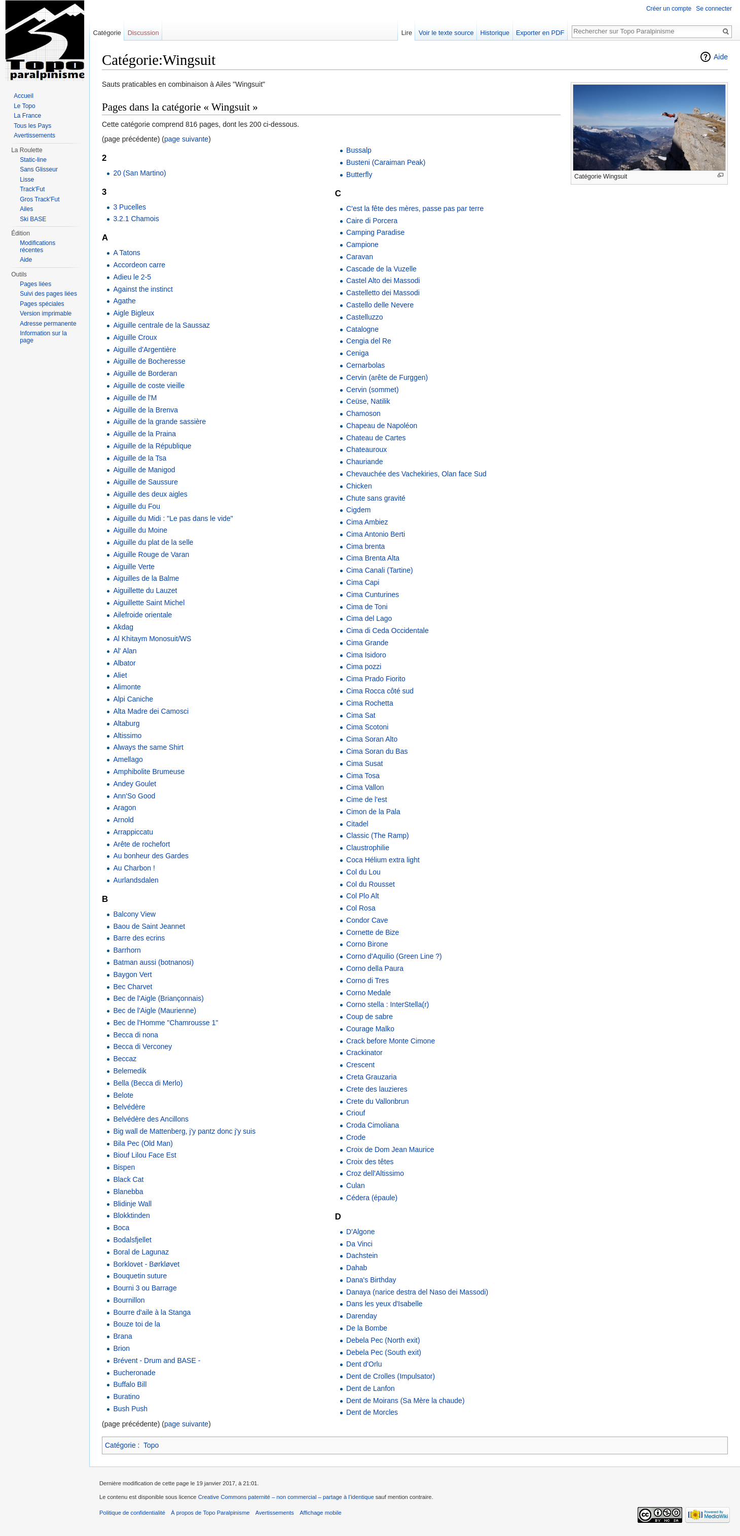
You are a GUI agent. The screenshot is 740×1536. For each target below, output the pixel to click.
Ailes (26, 209)
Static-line (33, 159)
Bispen (124, 1167)
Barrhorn (126, 950)
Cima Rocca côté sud (380, 691)
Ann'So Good (134, 796)
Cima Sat (361, 715)
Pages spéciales (42, 303)
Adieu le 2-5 (132, 277)
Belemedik (129, 1071)
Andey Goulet (134, 784)
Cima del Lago (369, 618)
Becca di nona (135, 1035)
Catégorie (120, 1445)
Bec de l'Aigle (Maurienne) (154, 1010)
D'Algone (360, 1232)
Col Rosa (361, 908)
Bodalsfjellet (132, 1240)
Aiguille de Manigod (144, 470)
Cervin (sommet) (372, 390)
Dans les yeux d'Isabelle (384, 1304)
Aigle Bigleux (133, 313)
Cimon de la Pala (373, 812)
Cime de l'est (366, 799)
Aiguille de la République (152, 446)
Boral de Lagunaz (141, 1252)
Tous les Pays (32, 125)
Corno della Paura (374, 968)
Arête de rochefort (141, 844)
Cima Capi (362, 582)
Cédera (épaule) (371, 1198)
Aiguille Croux (135, 337)
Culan (355, 1185)
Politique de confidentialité (132, 1513)
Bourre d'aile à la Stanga (152, 1312)
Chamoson (363, 413)
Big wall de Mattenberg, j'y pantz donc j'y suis (184, 1131)
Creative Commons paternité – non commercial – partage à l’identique (286, 1497)
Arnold (123, 820)
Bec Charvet (132, 987)
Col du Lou (363, 872)
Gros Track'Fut (39, 199)
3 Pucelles (129, 207)
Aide (721, 57)
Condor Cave (367, 920)
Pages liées (35, 284)
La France (27, 115)
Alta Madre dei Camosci (151, 711)
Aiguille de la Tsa (139, 458)
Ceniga (357, 353)
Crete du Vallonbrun (377, 1101)
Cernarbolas (365, 365)
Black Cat (128, 1179)
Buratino (126, 1396)
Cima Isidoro (366, 655)
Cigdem (358, 510)
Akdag (123, 627)
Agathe (124, 301)
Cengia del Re (368, 341)
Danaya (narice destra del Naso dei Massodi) (417, 1292)
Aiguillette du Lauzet (145, 590)
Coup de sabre (369, 1017)
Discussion (143, 33)
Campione (362, 244)
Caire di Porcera (371, 221)
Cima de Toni (366, 607)
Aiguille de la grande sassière (159, 421)
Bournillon (128, 1300)
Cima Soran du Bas (377, 751)
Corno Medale (368, 993)
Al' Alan (124, 651)
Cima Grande (367, 643)
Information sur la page (43, 337)
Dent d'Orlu (364, 1364)
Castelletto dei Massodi (383, 293)
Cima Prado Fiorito (375, 679)
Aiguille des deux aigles (150, 494)
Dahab (356, 1268)
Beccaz (124, 1059)
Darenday (361, 1316)
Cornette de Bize (372, 932)
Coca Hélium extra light (383, 860)
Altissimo (127, 735)
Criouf (355, 1113)
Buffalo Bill (129, 1384)
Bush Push (130, 1409)
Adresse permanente (48, 323)
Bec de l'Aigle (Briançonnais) (158, 998)
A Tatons (126, 253)
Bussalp (359, 150)
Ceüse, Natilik (368, 401)
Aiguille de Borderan (145, 373)
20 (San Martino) (139, 173)
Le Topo (24, 106)
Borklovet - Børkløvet (146, 1264)
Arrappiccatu (133, 832)
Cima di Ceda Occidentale (387, 630)
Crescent (360, 1065)
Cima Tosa (363, 776)
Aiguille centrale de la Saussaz (161, 325)
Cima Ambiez (367, 522)
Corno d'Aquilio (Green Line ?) (394, 956)
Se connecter (714, 8)
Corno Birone (367, 944)
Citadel (357, 824)
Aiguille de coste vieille (148, 385)
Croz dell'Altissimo (375, 1173)
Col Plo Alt (362, 896)
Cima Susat (364, 763)
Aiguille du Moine (140, 530)
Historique (495, 33)
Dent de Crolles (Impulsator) (390, 1376)
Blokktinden (131, 1215)
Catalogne (362, 329)
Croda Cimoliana (372, 1125)
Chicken (359, 486)
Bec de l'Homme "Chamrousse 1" (165, 1023)
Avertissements (34, 135)
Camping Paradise (375, 232)
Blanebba (128, 1192)
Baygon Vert (132, 974)
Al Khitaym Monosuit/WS (152, 639)
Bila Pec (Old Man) (142, 1143)
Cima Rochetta (369, 703)
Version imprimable (45, 313)
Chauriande (364, 462)
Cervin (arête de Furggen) (387, 377)
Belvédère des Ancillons (151, 1119)
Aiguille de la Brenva (145, 410)
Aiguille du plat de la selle (153, 542)
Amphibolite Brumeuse (148, 771)
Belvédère (129, 1107)
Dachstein (362, 1255)
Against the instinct (143, 289)
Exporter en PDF (540, 33)
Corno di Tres (367, 980)
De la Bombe (366, 1328)
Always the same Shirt (148, 747)
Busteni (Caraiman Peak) (385, 162)
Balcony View (134, 914)
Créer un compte (668, 8)
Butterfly (359, 174)
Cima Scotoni (367, 727)
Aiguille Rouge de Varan (151, 554)
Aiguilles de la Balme (146, 578)
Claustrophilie (367, 848)
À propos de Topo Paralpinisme (210, 1513)
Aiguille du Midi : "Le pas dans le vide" (173, 518)
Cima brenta (365, 546)
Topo (151, 1445)
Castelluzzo (364, 317)
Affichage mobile (321, 1513)
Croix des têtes (369, 1162)
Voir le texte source (446, 33)
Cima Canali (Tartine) (379, 570)
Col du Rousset (370, 884)
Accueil (23, 95)
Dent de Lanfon (370, 1388)
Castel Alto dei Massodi (383, 280)
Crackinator (364, 1053)
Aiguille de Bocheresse (149, 361)
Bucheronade (134, 1373)
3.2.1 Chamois (136, 219)
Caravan (359, 257)
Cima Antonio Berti (375, 534)
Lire (406, 33)
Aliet (120, 675)
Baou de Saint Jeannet (149, 926)
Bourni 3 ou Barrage (144, 1288)
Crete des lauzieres (377, 1089)
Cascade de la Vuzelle (381, 269)
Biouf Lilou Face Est (144, 1155)
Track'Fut (32, 189)
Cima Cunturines (372, 594)
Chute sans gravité (375, 498)
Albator (124, 663)
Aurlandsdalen (136, 880)
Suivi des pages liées (48, 293)
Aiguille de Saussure (145, 482)
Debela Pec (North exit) (383, 1340)
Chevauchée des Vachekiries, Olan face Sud (416, 474)
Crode (355, 1137)
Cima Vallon (365, 787)
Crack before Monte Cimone (390, 1041)
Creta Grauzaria (371, 1077)
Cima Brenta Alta (372, 558)
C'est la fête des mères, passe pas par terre (415, 208)
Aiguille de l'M (135, 398)
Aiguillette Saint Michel (148, 603)
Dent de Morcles (372, 1412)
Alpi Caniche (133, 699)
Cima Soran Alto (371, 739)
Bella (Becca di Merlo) (147, 1083)
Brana (122, 1336)
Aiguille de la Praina (144, 434)
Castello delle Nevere (380, 305)
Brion (121, 1348)
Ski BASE (33, 219)
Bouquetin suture (140, 1276)
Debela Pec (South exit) (383, 1352)
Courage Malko (370, 1029)
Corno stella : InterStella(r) (387, 1004)
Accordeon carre (139, 265)
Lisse (27, 179)
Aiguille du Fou (136, 506)
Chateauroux (366, 449)
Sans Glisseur (39, 169)
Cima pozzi (363, 666)
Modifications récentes (37, 246)
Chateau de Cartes (376, 438)
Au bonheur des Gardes (151, 856)
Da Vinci (359, 1244)
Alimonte (126, 687)
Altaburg (126, 723)
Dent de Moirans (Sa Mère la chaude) (405, 1401)
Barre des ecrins (139, 938)
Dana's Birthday (371, 1280)
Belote (123, 1095)
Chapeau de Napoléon (381, 426)
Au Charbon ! (134, 868)
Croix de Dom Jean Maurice (390, 1149)
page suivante (186, 139)
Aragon (124, 808)
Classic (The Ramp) (377, 835)
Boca (121, 1228)
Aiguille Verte (134, 567)
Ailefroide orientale (142, 615)
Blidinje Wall (132, 1204)
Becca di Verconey (142, 1046)
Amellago (127, 759)
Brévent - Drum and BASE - (156, 1360)
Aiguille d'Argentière (144, 349)
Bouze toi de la (136, 1324)
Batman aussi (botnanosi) (153, 962)
